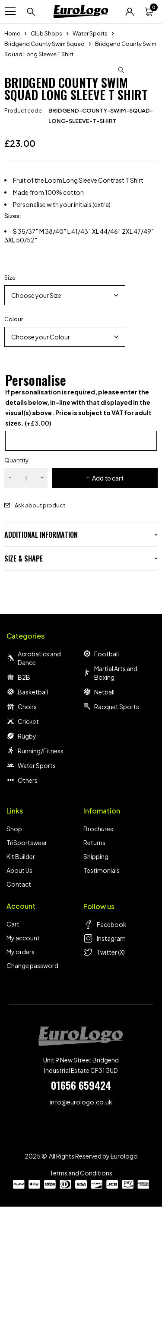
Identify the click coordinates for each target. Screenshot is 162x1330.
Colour (13, 442)
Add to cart (108, 601)
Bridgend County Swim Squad (44, 43)
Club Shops (46, 33)
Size (10, 400)
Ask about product (40, 628)
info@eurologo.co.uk (81, 1225)
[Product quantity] (26, 601)
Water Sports (90, 33)
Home (12, 33)
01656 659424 (81, 1208)
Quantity (16, 583)
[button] (120, 70)
